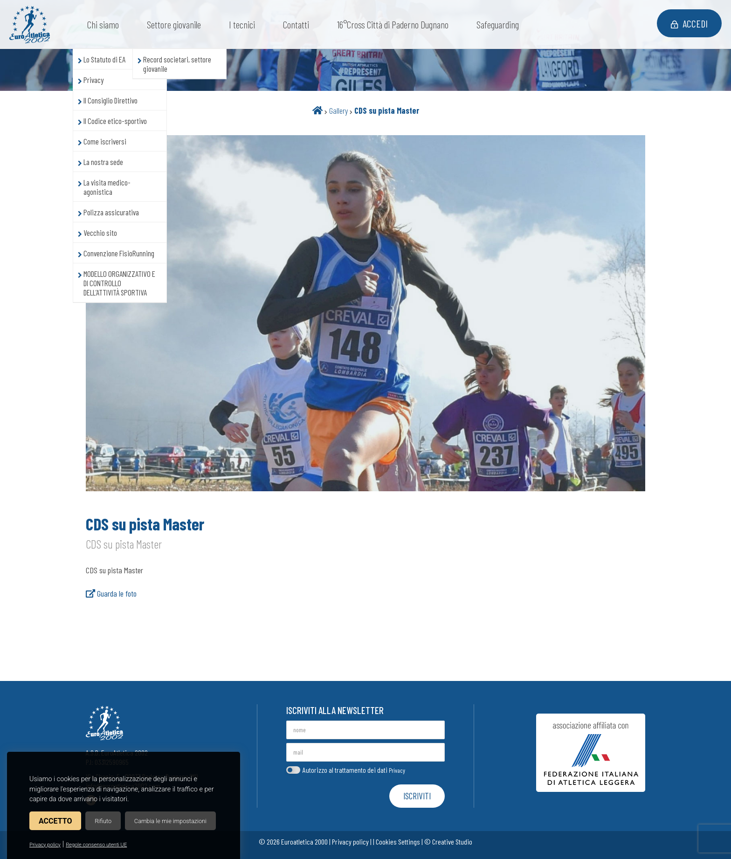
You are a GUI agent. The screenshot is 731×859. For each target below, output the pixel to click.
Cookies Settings (398, 841)
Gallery (338, 110)
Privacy (397, 770)
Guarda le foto (111, 593)
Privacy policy (45, 845)
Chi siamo (103, 24)
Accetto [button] (55, 821)
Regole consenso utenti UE (96, 845)
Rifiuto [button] (103, 821)
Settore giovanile (174, 24)
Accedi (689, 23)
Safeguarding (497, 24)
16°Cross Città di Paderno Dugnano (392, 24)
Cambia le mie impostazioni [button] (170, 821)
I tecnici (242, 24)
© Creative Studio (448, 841)
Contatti (296, 24)
